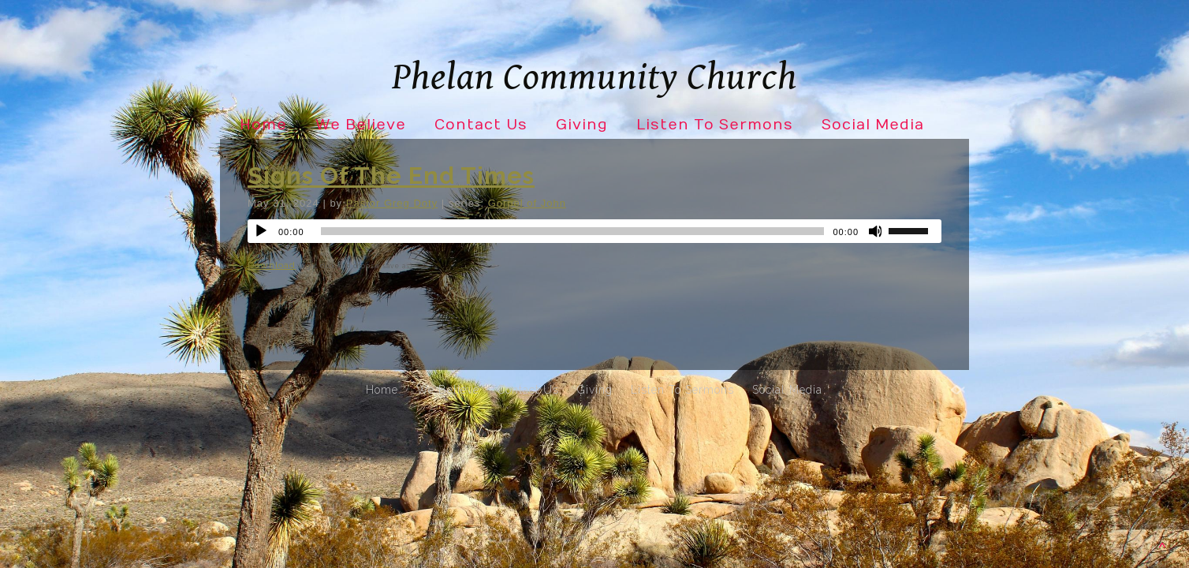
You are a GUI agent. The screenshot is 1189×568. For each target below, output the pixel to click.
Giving (582, 125)
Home (263, 125)
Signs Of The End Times (391, 175)
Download (272, 265)
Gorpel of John (527, 203)
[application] (594, 231)
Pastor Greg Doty (392, 203)
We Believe (360, 125)
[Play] (261, 231)
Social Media (873, 125)
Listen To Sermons (714, 125)
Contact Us (480, 125)
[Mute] (876, 231)
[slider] (573, 231)
